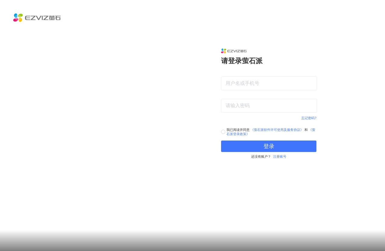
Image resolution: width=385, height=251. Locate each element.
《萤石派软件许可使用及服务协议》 (277, 130)
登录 (268, 146)
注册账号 (279, 156)
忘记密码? (308, 118)
